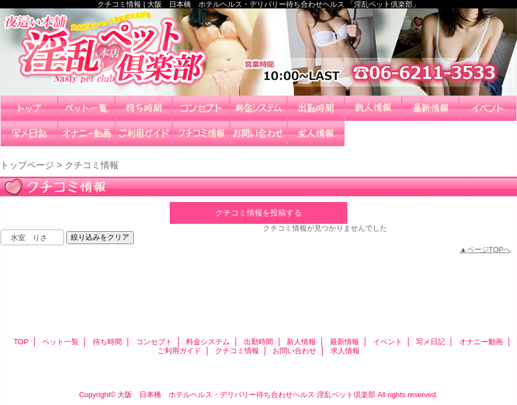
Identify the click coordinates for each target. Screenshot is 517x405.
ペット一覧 (86, 108)
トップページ (27, 165)
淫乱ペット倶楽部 (258, 52)
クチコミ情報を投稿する (258, 212)
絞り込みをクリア (100, 237)
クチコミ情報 (201, 133)
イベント (487, 108)
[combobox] (32, 237)
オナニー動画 (86, 133)
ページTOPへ (489, 249)
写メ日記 (29, 133)
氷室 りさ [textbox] (29, 237)
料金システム (258, 108)
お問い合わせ (258, 133)
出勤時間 (315, 108)
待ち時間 (144, 108)
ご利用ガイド (144, 133)
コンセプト (201, 108)
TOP (29, 108)
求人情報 (315, 133)
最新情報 (430, 108)
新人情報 (373, 108)
